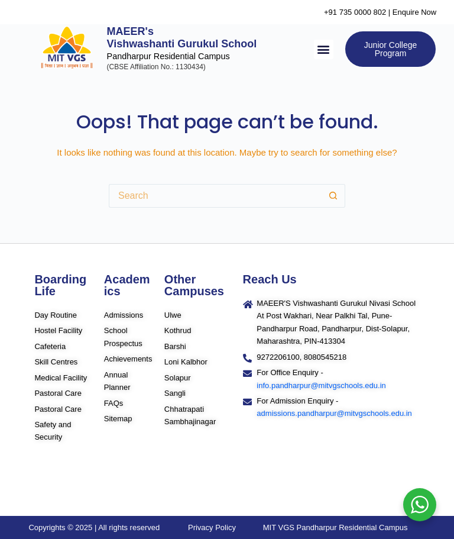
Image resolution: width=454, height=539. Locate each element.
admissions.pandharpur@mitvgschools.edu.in (334, 413)
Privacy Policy (212, 527)
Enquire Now (414, 12)
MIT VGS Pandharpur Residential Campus (335, 527)
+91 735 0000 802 (355, 12)
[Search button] (333, 196)
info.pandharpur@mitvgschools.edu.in (321, 385)
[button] (323, 49)
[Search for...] (215, 196)
